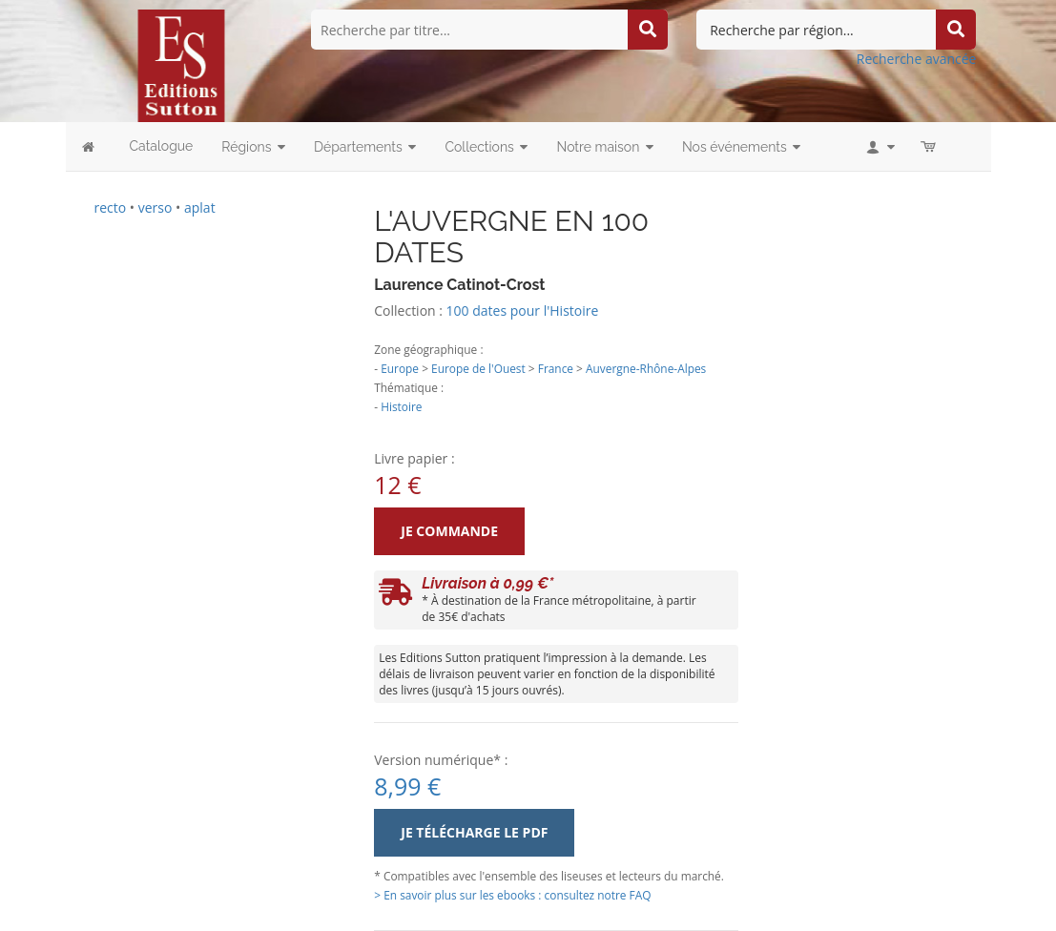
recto (110, 207)
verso (155, 207)
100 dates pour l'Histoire (522, 310)
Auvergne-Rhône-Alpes (646, 368)
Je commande (449, 531)
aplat (200, 207)
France (555, 368)
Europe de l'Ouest (478, 368)
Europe (400, 368)
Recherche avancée (917, 59)
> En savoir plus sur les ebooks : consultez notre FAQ (512, 894)
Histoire (401, 406)
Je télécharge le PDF (474, 832)
